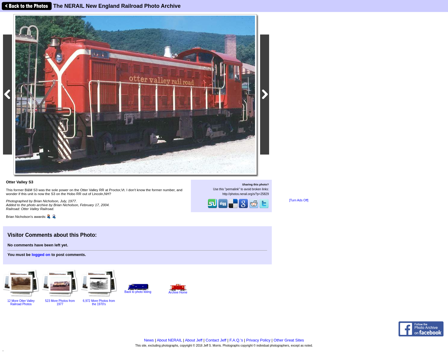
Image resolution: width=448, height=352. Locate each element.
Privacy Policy (258, 340)
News (149, 340)
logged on (41, 254)
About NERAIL (169, 340)
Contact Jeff (216, 340)
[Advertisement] (299, 106)
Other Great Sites (289, 340)
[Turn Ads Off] (298, 200)
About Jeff (193, 340)
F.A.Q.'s (236, 340)
